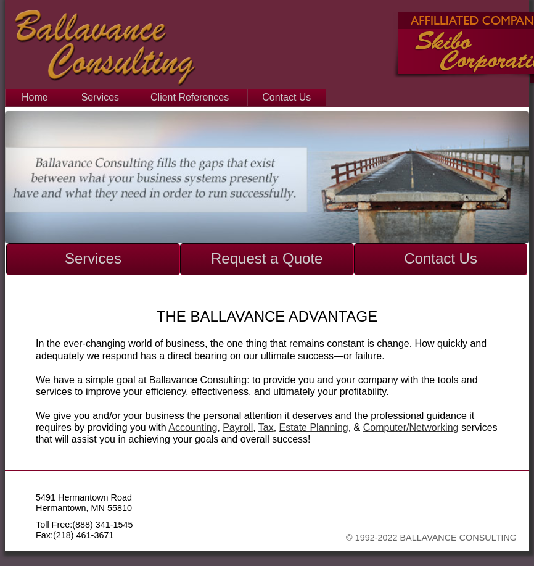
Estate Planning (313, 427)
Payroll (238, 427)
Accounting (192, 427)
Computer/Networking (411, 427)
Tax (266, 427)
